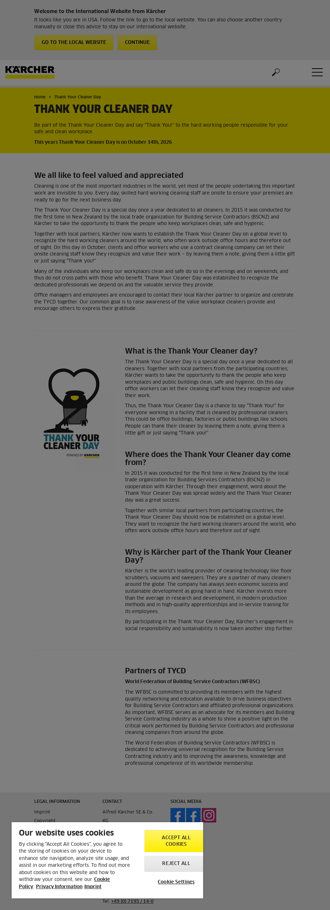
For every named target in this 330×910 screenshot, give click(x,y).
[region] (107, 860)
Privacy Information (59, 887)
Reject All (176, 863)
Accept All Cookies (176, 841)
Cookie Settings (176, 882)
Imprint (92, 887)
